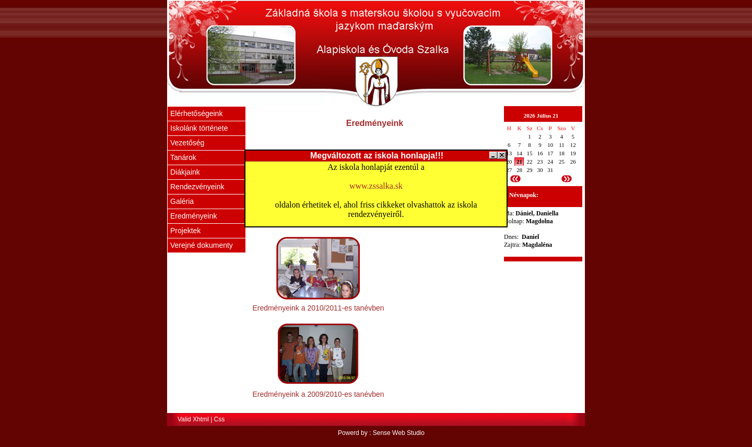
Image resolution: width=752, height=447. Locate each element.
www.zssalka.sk (376, 185)
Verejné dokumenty (201, 245)
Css (219, 419)
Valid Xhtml (193, 419)
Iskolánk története (199, 128)
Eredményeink (193, 216)
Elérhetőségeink (196, 113)
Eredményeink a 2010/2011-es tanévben (318, 308)
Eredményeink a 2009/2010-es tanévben (318, 394)
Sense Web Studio (399, 433)
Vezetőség (187, 143)
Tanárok (183, 157)
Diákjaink (185, 172)
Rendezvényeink (197, 186)
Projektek (185, 230)
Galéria (182, 201)
